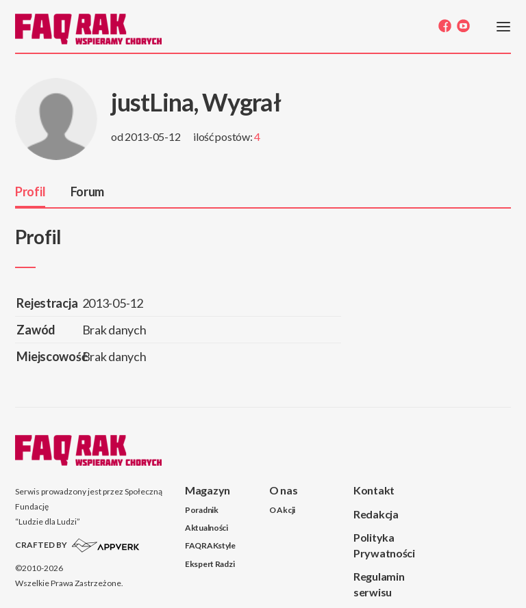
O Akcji (282, 510)
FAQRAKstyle (210, 545)
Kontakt (373, 490)
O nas (283, 490)
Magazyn (207, 490)
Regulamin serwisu (378, 584)
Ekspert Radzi (209, 564)
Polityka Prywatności (384, 545)
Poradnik (201, 510)
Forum (88, 191)
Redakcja (376, 513)
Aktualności (206, 528)
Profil (30, 191)
